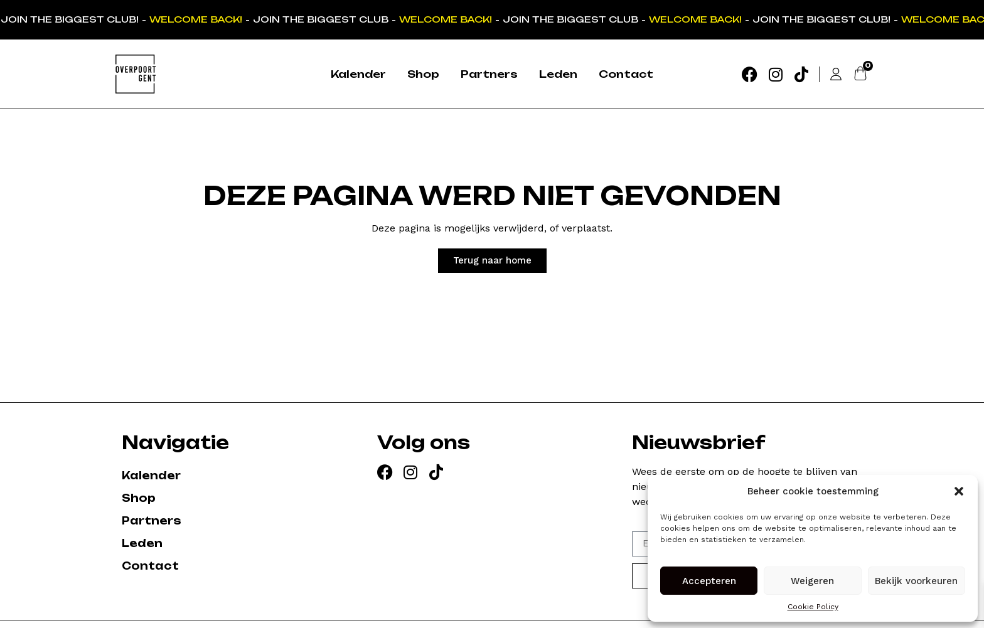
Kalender (358, 74)
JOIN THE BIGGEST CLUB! (71, 19)
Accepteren (709, 581)
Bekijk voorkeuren (916, 581)
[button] (959, 491)
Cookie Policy (813, 606)
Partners (489, 74)
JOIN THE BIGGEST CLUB (322, 19)
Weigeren (812, 581)
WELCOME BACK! (197, 19)
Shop (423, 74)
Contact (626, 74)
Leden (558, 74)
